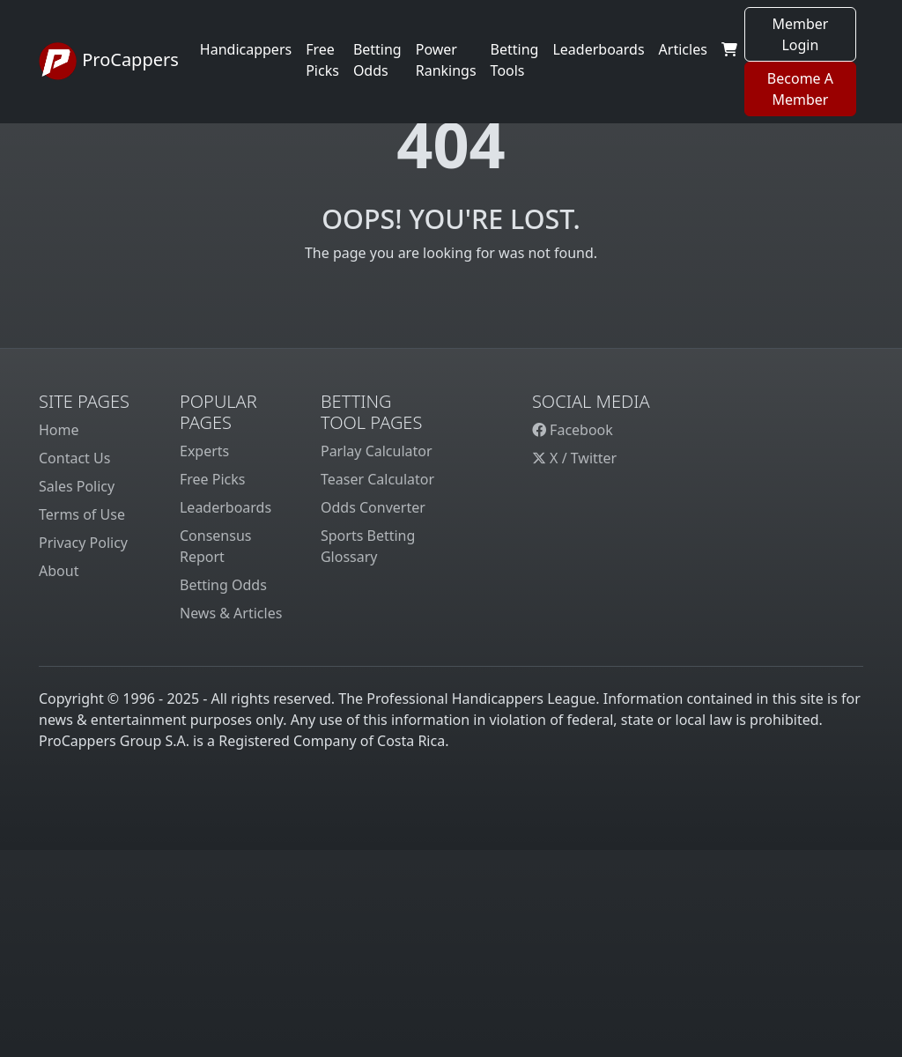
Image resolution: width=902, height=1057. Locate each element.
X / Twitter (574, 458)
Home (59, 430)
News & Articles (231, 613)
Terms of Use (82, 514)
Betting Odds (223, 585)
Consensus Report (215, 546)
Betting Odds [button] (377, 60)
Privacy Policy (83, 542)
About (58, 570)
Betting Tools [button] (515, 60)
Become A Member (800, 89)
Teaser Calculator (377, 479)
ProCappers (109, 61)
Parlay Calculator (377, 451)
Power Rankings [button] (446, 60)
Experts (204, 451)
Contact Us (74, 458)
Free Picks (213, 479)
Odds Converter (373, 507)
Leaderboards (598, 49)
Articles (683, 49)
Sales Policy (77, 486)
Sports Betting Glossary (368, 546)
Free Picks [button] (322, 60)
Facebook (572, 430)
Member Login (800, 34)
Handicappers (246, 49)
